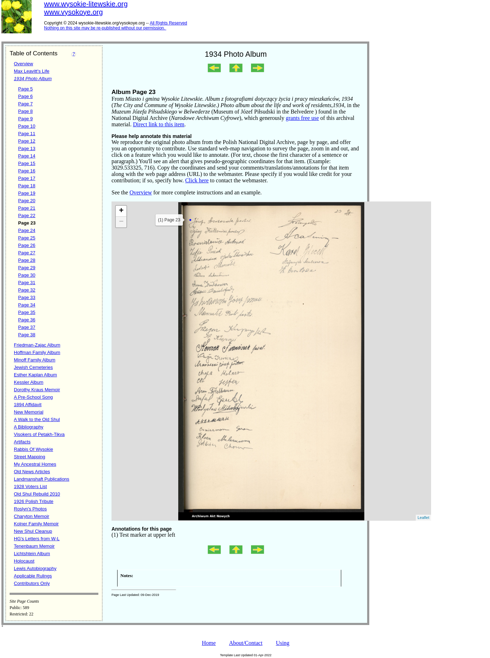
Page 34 (26, 305)
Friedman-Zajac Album (37, 345)
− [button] (121, 222)
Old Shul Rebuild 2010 (37, 494)
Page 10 (26, 126)
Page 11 (26, 133)
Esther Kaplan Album (35, 374)
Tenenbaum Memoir (34, 546)
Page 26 (26, 245)
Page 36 (26, 319)
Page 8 (25, 111)
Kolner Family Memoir (36, 523)
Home (209, 643)
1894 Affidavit (28, 404)
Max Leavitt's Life (31, 71)
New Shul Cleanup (33, 531)
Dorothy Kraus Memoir (37, 389)
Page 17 (26, 178)
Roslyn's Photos (30, 509)
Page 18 (26, 185)
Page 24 (26, 230)
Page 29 (26, 267)
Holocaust (24, 561)
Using (282, 643)
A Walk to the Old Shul (37, 419)
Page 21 (26, 208)
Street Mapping (29, 456)
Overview (23, 63)
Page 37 (26, 327)
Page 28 (26, 260)
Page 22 (26, 215)
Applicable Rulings (33, 576)
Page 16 (26, 170)
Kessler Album (28, 382)
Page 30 (26, 275)
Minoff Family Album (34, 360)
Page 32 (26, 290)
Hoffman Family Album (37, 352)
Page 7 (25, 103)
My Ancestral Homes (35, 464)
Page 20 (26, 200)
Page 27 (26, 252)
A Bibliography (28, 427)
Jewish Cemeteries (33, 367)
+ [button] (121, 211)
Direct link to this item (158, 124)
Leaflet (423, 517)
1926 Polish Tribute (33, 501)
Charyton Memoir (31, 516)
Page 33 (26, 297)
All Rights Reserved (168, 23)
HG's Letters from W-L (37, 538)
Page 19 (26, 193)
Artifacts (22, 441)
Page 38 (26, 334)
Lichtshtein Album (32, 553)
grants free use (302, 118)
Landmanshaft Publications (41, 479)
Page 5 (25, 89)
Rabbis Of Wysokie (33, 449)
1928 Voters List (30, 486)
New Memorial (28, 412)
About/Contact (245, 643)
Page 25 (26, 237)
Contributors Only (32, 583)
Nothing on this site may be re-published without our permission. (104, 28)
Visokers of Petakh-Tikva (39, 434)
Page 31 (26, 282)
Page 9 (25, 118)
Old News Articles (32, 471)
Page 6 (25, 96)
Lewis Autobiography (35, 568)
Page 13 (26, 148)
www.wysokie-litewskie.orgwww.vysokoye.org (86, 8)
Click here (196, 180)
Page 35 (26, 312)
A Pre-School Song (33, 397)
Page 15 (26, 163)
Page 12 (26, 141)
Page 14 (26, 156)
